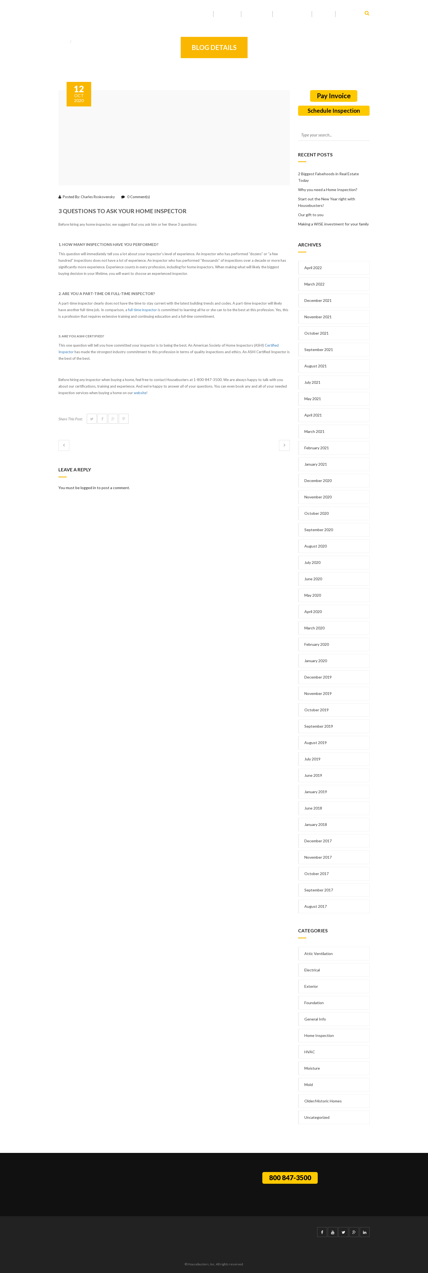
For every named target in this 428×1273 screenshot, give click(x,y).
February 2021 (316, 447)
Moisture (312, 1068)
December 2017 (318, 840)
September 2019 (318, 726)
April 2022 (313, 267)
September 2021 (318, 349)
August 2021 (315, 366)
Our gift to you (310, 214)
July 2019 (312, 759)
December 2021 (318, 300)
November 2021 (318, 316)
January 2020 (315, 660)
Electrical (312, 970)
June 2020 (313, 578)
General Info (84, 41)
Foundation (314, 1002)
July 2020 (312, 562)
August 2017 (315, 906)
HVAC (309, 1051)
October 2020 (316, 513)
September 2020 (318, 529)
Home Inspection (319, 1035)
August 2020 (315, 546)
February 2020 (316, 644)
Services (257, 14)
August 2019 (315, 742)
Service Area (292, 14)
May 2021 (312, 398)
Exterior (311, 986)
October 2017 (316, 873)
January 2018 (315, 824)
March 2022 (314, 284)
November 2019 (318, 693)
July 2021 (312, 382)
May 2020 (312, 595)
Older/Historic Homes (323, 1101)
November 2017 (318, 857)
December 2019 (318, 677)
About (227, 14)
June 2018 (313, 808)
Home (202, 14)
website (140, 393)
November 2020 (318, 497)
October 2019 (316, 709)
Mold (308, 1084)
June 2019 (313, 775)
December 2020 (318, 480)
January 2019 (315, 791)
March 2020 (314, 628)
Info (323, 14)
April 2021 (313, 415)
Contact (350, 14)
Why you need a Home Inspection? (327, 189)
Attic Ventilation (318, 953)
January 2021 (315, 464)
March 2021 (314, 431)
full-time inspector (142, 310)
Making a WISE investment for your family (333, 224)
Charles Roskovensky (98, 197)
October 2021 (316, 333)
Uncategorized (316, 1117)
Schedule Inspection (334, 110)
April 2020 (313, 611)
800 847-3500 (290, 1178)
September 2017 (318, 890)
